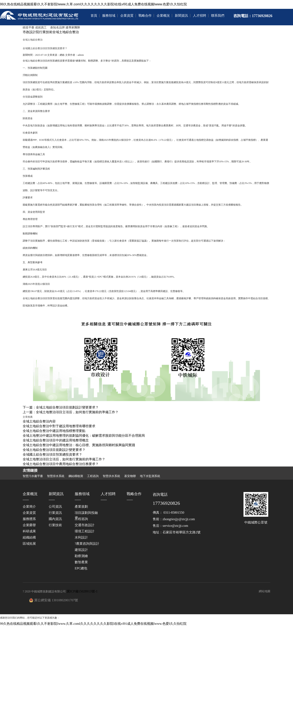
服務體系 (29, 519)
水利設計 (81, 537)
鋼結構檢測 (76, 476)
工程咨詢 (93, 476)
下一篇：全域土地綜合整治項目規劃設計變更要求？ (61, 407)
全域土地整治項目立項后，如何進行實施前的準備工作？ (64, 459)
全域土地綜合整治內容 (39, 421)
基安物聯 (130, 476)
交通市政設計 (85, 525)
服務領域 (108, 15)
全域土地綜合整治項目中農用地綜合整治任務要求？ (61, 464)
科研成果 (29, 531)
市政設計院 (31, 32)
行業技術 (45, 32)
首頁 (94, 15)
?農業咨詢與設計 (87, 543)
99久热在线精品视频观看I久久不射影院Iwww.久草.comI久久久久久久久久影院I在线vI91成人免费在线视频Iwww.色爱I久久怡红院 (93, 4)
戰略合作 (145, 15)
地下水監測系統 (150, 476)
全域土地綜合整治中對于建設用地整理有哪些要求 (59, 426)
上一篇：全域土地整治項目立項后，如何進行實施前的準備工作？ (70, 412)
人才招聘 (199, 15)
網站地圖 (264, 591)
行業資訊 (55, 512)
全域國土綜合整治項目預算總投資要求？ (52, 454)
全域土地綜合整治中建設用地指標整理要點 (54, 431)
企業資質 (127, 15)
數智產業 (81, 562)
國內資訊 (55, 519)
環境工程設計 (85, 531)
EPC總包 (81, 568)
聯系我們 (217, 15)
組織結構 (29, 537)
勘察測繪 (81, 556)
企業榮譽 (29, 525)
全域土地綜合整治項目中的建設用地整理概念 (56, 440)
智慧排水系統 (55, 476)
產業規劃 (81, 506)
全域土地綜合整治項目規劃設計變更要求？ (54, 449)
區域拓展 (29, 543)
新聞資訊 (181, 15)
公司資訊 (55, 506)
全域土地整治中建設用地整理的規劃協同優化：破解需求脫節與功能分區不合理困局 (84, 435)
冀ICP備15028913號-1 (82, 591)
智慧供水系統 (111, 476)
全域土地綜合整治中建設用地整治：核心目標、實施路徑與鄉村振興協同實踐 (79, 445)
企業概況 (163, 15)
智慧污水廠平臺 (33, 476)
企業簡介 (29, 506)
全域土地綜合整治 (65, 32)
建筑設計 (81, 549)
